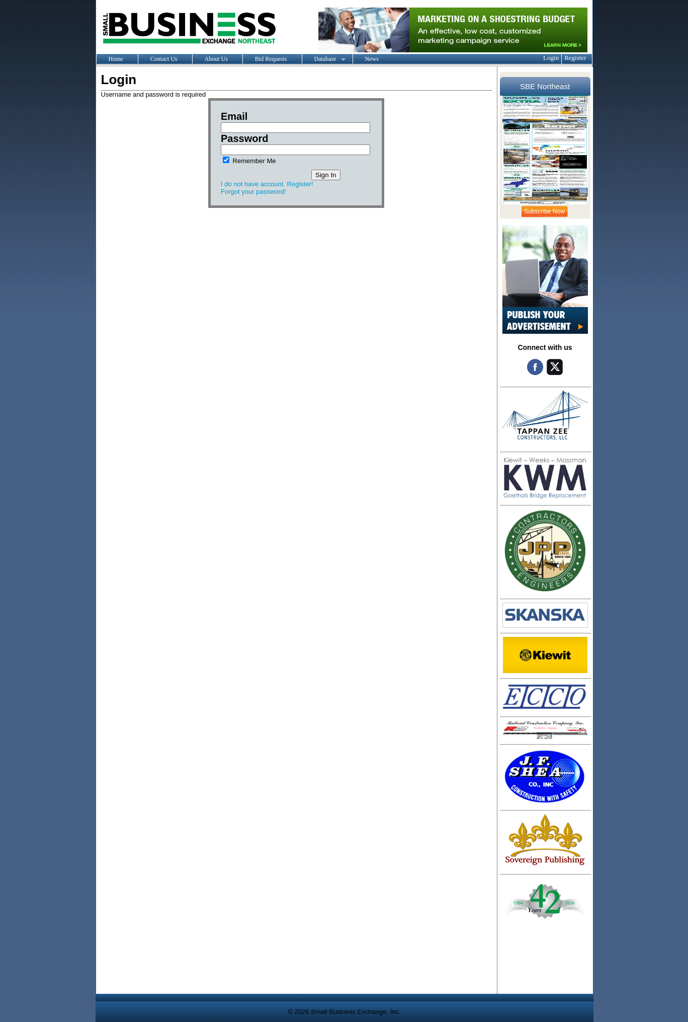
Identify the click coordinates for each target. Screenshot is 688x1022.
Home (116, 58)
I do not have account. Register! (267, 184)
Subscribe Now (544, 211)
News (372, 58)
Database (324, 59)
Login (551, 57)
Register (575, 57)
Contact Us (164, 58)
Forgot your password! (253, 191)
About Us (216, 58)
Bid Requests (271, 58)
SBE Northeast (545, 86)
